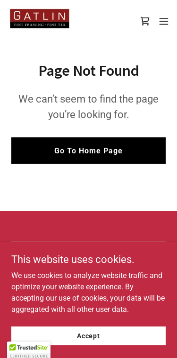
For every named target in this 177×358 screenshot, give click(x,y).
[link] (41, 21)
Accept (88, 335)
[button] (163, 21)
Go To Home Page (88, 150)
